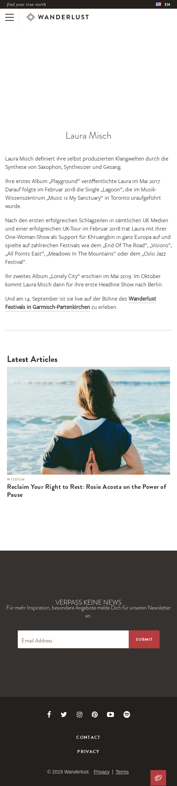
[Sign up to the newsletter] (144, 639)
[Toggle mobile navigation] (9, 17)
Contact (88, 737)
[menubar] (163, 4)
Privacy (88, 751)
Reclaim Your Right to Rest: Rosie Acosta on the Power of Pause (86, 491)
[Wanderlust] (57, 17)
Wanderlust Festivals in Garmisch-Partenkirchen (80, 302)
